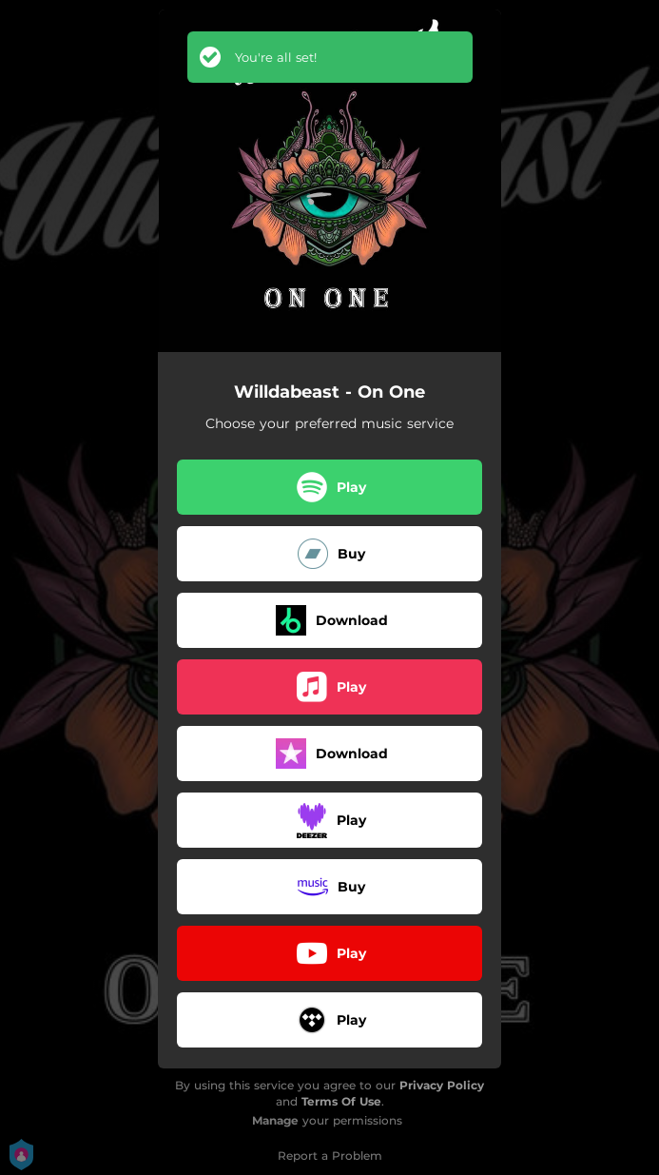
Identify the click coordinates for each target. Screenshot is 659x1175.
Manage (275, 1120)
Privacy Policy (441, 1085)
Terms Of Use (341, 1101)
